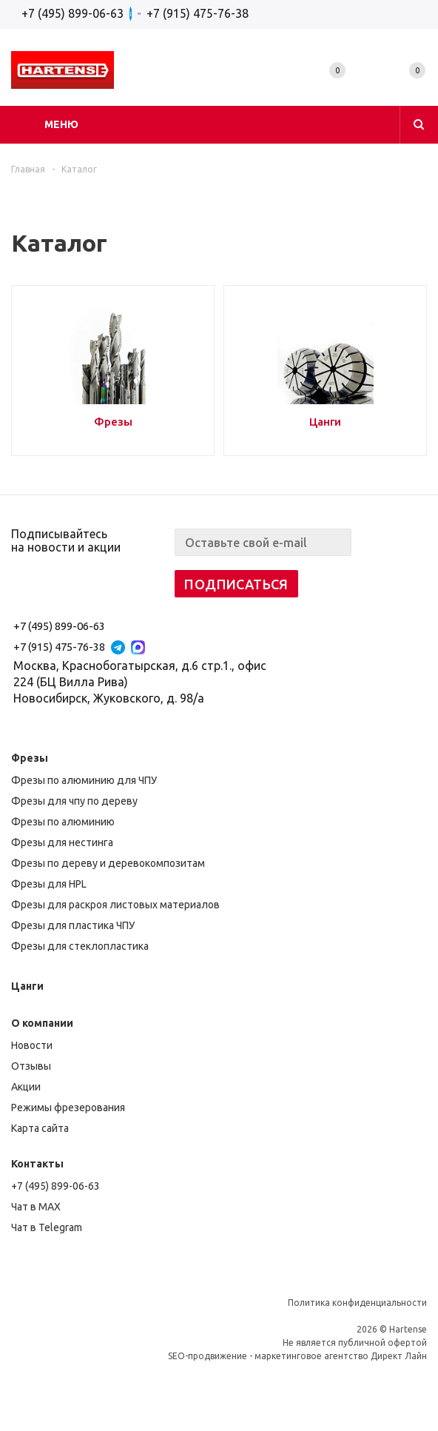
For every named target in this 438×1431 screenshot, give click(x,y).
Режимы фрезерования (68, 1107)
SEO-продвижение (207, 1356)
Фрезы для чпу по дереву (74, 801)
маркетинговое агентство (311, 1356)
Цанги (27, 986)
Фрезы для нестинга (62, 842)
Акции (26, 1087)
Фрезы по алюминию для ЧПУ (84, 780)
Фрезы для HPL (49, 884)
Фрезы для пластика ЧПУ (73, 925)
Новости (32, 1045)
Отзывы (31, 1066)
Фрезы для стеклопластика (80, 946)
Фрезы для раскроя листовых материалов (115, 905)
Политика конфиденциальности (357, 1302)
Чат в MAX (36, 1207)
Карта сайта (40, 1128)
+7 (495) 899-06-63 (72, 13)
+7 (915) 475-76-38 (197, 13)
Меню (61, 124)
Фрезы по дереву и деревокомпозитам (108, 863)
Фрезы (29, 758)
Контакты (37, 1164)
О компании (42, 1023)
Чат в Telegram (46, 1227)
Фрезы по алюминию (63, 822)
